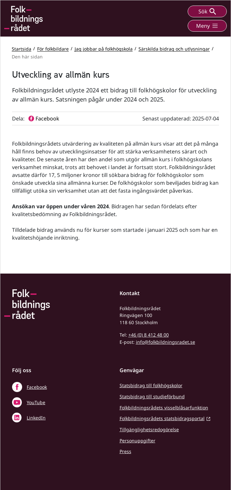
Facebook (37, 387)
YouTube (36, 402)
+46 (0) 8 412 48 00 (148, 335)
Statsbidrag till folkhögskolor (151, 385)
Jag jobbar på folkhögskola (104, 48)
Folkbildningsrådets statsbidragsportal (162, 418)
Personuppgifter (137, 440)
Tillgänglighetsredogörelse (149, 429)
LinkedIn (36, 418)
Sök (207, 11)
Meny (207, 25)
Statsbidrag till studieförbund (152, 396)
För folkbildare (53, 48)
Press (125, 451)
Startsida (21, 48)
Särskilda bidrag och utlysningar (174, 48)
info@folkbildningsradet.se (165, 342)
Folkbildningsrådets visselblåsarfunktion (164, 407)
